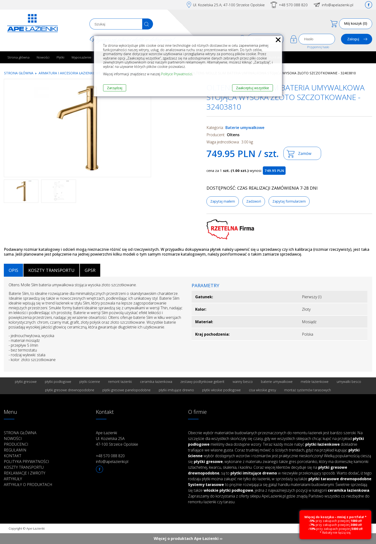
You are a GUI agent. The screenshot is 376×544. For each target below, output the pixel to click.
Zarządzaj (114, 88)
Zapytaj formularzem (289, 201)
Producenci (16, 444)
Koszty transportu (24, 467)
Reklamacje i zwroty (24, 473)
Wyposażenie (81, 57)
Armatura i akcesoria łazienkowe (69, 73)
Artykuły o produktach (28, 484)
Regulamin (15, 450)
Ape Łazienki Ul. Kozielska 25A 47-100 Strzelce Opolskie (117, 438)
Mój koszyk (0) (355, 23)
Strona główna (18, 57)
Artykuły (13, 478)
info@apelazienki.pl (337, 4)
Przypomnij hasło (318, 47)
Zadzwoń (253, 201)
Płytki (60, 57)
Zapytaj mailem (222, 201)
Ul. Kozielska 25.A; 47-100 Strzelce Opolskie (229, 4)
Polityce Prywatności (176, 74)
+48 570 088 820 (293, 4)
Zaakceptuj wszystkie (252, 88)
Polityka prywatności (26, 461)
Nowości (43, 57)
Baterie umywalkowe (244, 127)
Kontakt (12, 455)
